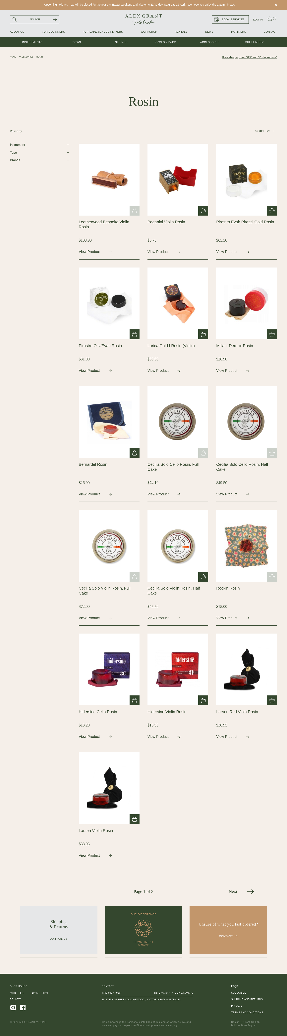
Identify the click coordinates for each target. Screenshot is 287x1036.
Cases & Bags (165, 42)
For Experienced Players (103, 31)
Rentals (181, 31)
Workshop (149, 31)
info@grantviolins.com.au (173, 992)
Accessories (210, 42)
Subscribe (238, 992)
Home (13, 57)
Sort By (263, 131)
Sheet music (254, 42)
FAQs (234, 986)
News (209, 31)
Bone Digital (248, 1025)
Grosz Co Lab (251, 1022)
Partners (238, 31)
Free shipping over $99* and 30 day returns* (249, 57)
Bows (77, 42)
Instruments (32, 42)
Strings (121, 42)
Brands (15, 160)
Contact (270, 31)
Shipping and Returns (247, 999)
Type (13, 152)
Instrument (17, 144)
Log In (258, 19)
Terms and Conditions (247, 1012)
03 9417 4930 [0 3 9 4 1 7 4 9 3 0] (112, 992)
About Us (17, 31)
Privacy (236, 1006)
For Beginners (53, 31)
